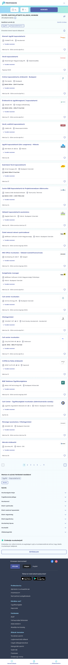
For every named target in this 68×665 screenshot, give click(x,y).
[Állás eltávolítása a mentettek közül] (64, 49)
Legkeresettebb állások (19, 639)
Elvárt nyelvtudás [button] (34, 506)
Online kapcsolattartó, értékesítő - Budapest (19, 77)
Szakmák (14, 650)
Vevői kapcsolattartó (10, 57)
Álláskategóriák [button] (34, 532)
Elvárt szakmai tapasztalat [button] (34, 510)
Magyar (26, 566)
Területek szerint (17, 636)
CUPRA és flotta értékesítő (12, 361)
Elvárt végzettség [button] (34, 515)
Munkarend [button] (34, 501)
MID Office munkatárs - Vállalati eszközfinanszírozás (22, 253)
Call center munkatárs (10, 297)
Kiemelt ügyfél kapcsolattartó (13, 36)
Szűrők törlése (62, 22)
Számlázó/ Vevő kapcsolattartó (14, 165)
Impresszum (15, 593)
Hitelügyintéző (7, 317)
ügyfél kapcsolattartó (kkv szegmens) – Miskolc (20, 144)
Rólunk (15, 566)
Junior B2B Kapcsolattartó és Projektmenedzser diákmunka (25, 188)
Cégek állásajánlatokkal (19, 643)
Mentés (5, 482)
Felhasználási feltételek (19, 620)
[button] (5, 25)
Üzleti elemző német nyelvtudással (15, 232)
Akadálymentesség (18, 627)
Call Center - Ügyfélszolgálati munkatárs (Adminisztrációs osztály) (27, 402)
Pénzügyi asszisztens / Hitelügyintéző (16, 422)
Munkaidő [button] (34, 528)
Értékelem (34, 552)
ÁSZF (13, 617)
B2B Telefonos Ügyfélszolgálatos (14, 381)
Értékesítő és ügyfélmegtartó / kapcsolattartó (19, 100)
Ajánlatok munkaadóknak (20, 589)
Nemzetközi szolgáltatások (20, 596)
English (35, 566)
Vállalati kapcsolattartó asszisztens (15, 212)
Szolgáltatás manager (10, 273)
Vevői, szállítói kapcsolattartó (13, 124)
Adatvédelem (16, 624)
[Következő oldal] (65, 465)
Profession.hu (11, 3)
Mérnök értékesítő (9, 442)
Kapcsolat (14, 608)
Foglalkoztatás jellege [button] (34, 497)
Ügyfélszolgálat (16, 605)
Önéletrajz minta (17, 657)
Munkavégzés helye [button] (34, 493)
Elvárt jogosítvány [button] (34, 519)
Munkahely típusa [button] (34, 523)
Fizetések (14, 653)
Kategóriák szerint (17, 646)
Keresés (44, 9)
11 (43, 465)
